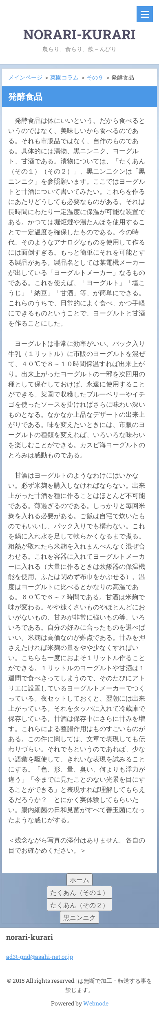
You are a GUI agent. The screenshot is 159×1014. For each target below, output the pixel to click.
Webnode (95, 1003)
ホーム (79, 879)
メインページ (25, 77)
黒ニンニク (79, 917)
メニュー (145, 14)
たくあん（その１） (79, 892)
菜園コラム (64, 77)
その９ (95, 77)
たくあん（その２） (79, 904)
